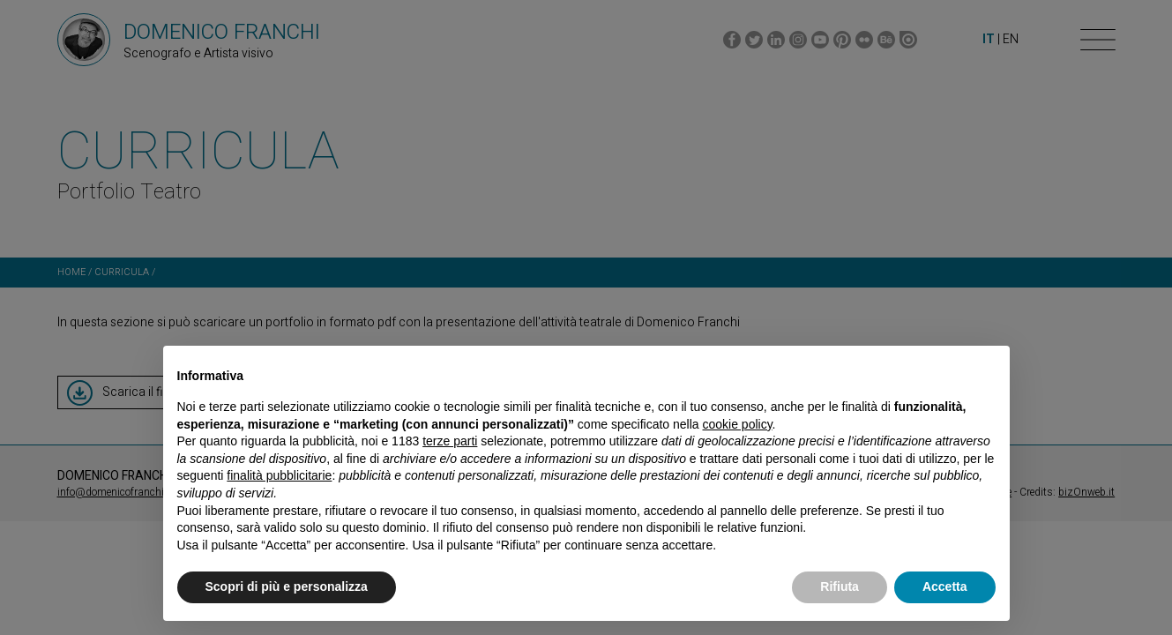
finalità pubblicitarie (279, 475)
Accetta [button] (944, 586)
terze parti (449, 441)
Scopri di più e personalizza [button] (286, 586)
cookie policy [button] (737, 424)
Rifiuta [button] (839, 586)
